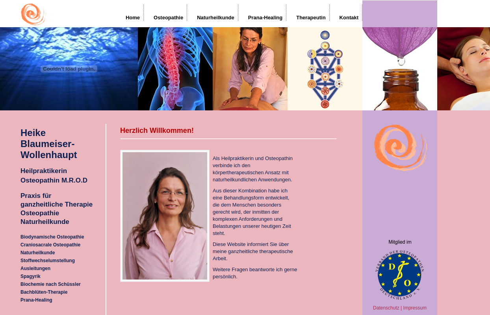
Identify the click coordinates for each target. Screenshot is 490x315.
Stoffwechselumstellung (47, 260)
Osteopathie (168, 18)
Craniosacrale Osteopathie (50, 245)
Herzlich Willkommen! (157, 130)
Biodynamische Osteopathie (52, 237)
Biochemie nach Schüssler (50, 284)
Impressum (415, 308)
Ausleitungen (35, 268)
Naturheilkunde (215, 18)
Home (133, 18)
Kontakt (349, 18)
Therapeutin (310, 18)
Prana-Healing (265, 18)
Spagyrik (30, 276)
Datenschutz (386, 308)
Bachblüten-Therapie (43, 292)
